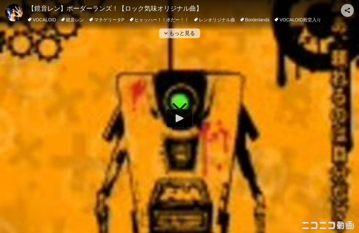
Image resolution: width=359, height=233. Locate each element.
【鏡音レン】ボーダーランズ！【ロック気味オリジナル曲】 (115, 8)
